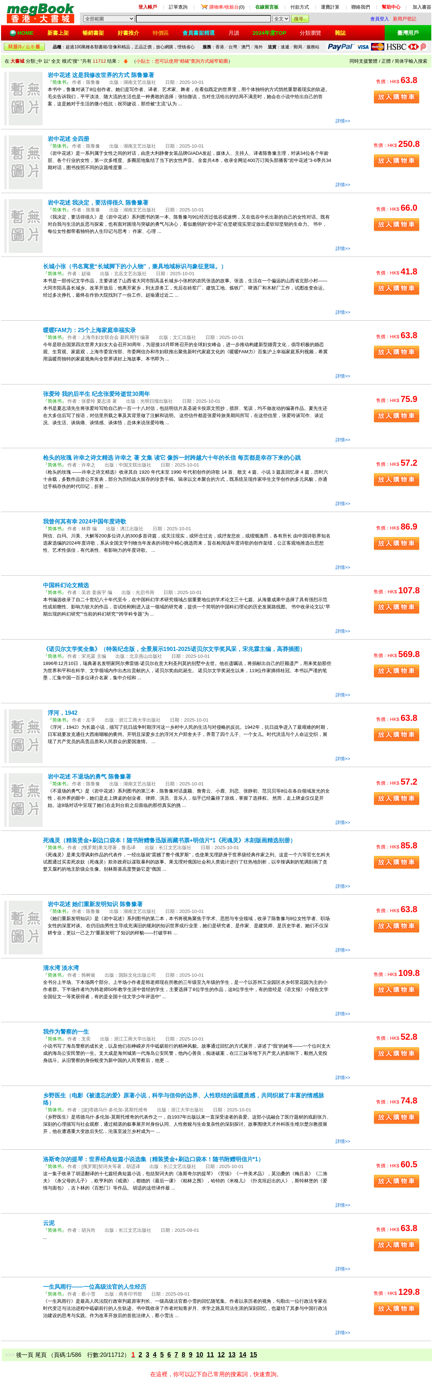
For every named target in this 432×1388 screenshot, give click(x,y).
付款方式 (299, 7)
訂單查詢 (178, 7)
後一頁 (24, 1355)
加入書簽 (422, 7)
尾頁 (41, 1355)
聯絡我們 (360, 7)
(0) (227, 7)
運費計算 (330, 7)
